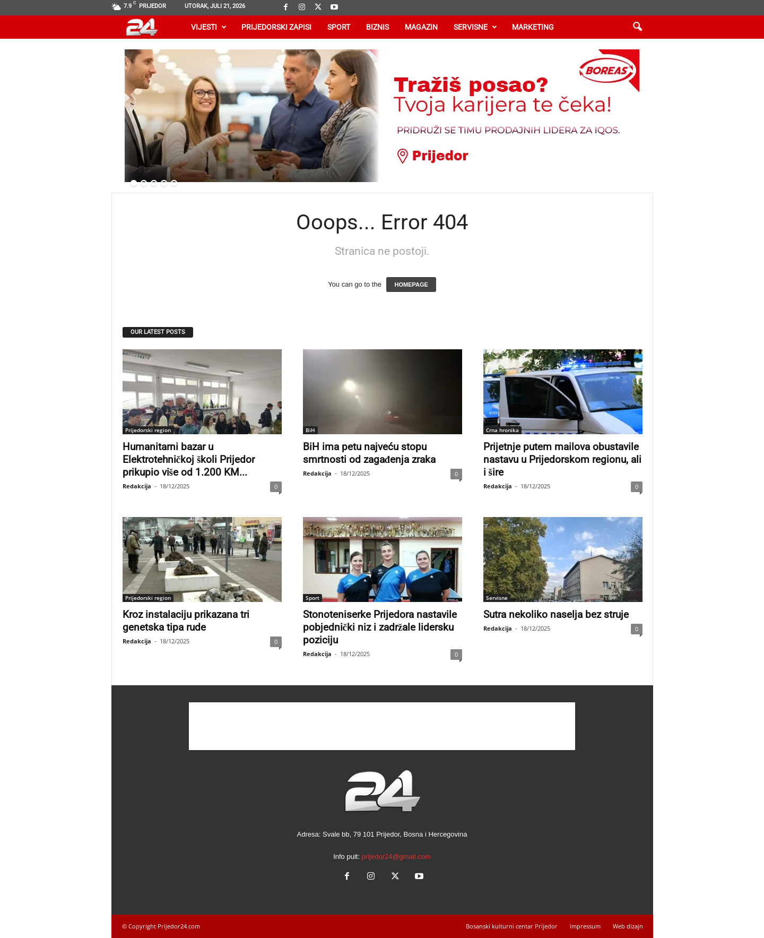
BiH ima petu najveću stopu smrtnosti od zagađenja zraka (369, 453)
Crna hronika (502, 430)
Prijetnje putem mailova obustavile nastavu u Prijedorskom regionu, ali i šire (562, 459)
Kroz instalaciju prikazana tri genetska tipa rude (186, 620)
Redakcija (137, 486)
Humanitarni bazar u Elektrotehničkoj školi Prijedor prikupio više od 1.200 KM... (189, 459)
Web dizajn (628, 926)
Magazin (421, 27)
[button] (637, 27)
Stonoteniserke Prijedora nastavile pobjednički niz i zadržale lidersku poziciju (380, 627)
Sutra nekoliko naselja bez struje (556, 614)
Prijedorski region (148, 430)
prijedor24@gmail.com (396, 856)
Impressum (585, 926)
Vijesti (209, 27)
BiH (310, 430)
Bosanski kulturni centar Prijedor (512, 926)
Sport (338, 27)
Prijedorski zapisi (276, 27)
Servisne (475, 27)
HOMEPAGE (411, 284)
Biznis (377, 27)
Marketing (533, 27)
